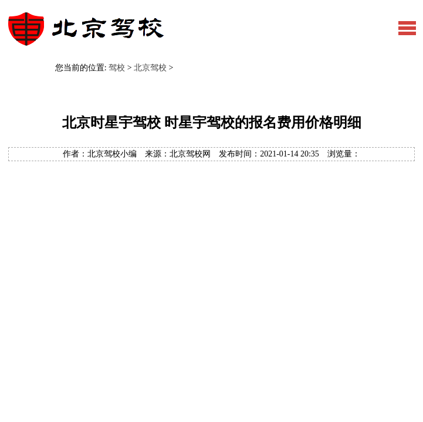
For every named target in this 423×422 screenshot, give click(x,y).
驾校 (117, 67)
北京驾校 (150, 67)
